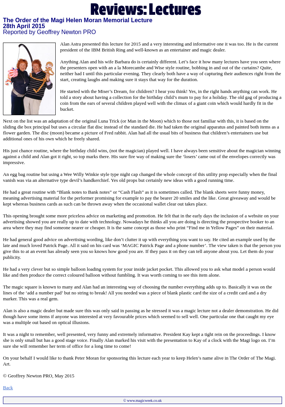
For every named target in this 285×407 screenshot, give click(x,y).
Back (8, 387)
